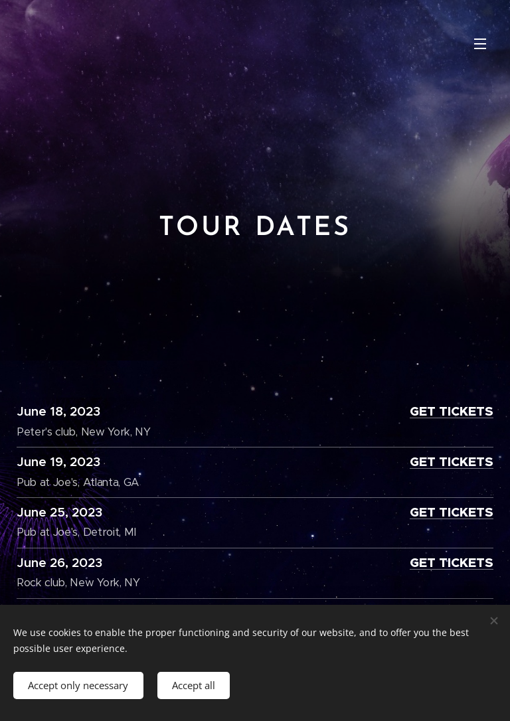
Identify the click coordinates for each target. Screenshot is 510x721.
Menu (480, 43)
